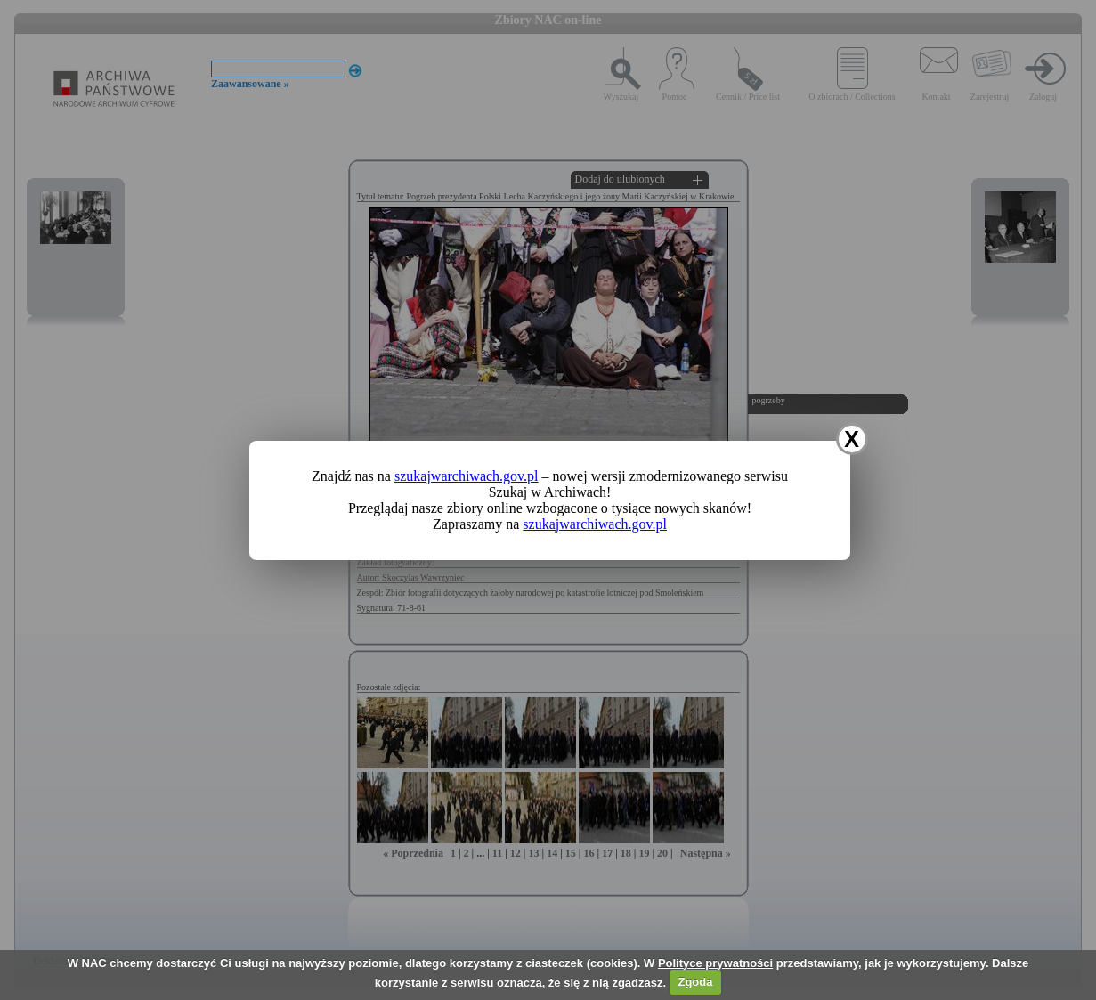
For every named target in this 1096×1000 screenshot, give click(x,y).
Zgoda (695, 981)
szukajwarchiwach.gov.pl (466, 476)
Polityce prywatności (715, 963)
